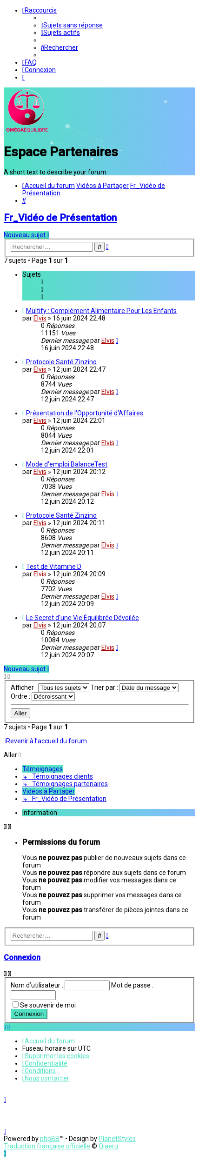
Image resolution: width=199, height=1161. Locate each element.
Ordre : (43, 695)
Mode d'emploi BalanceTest (66, 463)
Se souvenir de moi (48, 1004)
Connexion (22, 956)
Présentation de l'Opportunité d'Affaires (84, 411)
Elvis (39, 316)
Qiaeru (108, 1146)
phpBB (50, 1138)
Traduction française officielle (47, 1146)
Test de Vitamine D (53, 565)
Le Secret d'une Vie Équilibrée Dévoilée (82, 616)
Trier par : (135, 686)
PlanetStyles (117, 1138)
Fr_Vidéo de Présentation (60, 216)
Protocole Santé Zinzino (61, 360)
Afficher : (50, 686)
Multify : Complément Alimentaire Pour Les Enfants (101, 309)
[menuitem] (72, 25)
